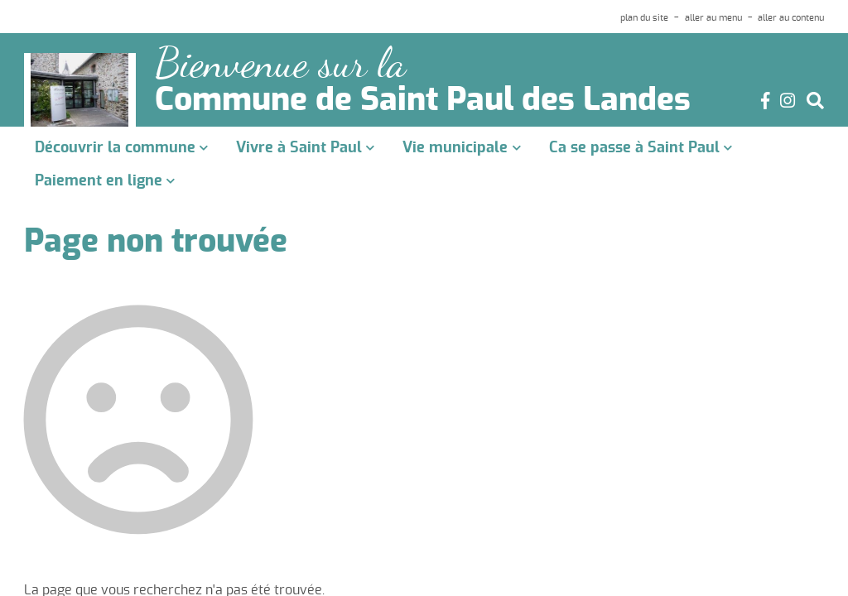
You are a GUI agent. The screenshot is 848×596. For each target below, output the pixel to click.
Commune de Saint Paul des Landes (423, 101)
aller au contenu (791, 17)
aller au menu (713, 17)
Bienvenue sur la (280, 63)
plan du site (644, 17)
